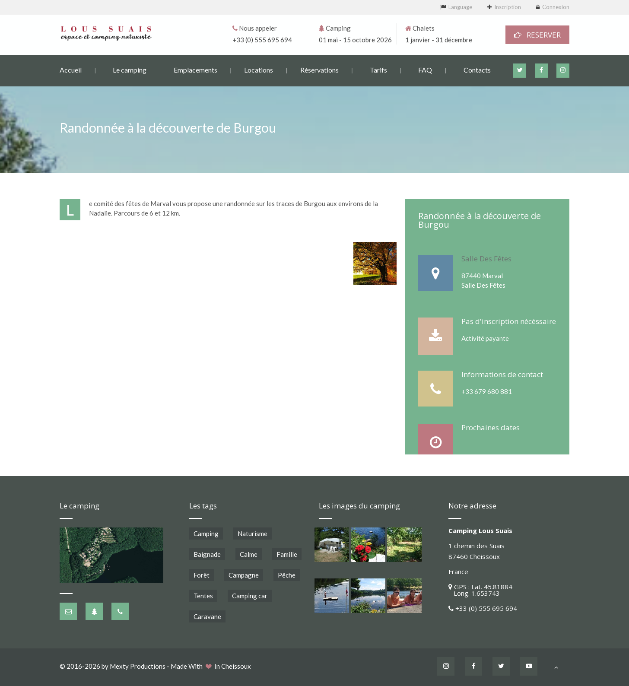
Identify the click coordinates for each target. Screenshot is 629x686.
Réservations (319, 69)
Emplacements (195, 69)
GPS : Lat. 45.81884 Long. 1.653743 (480, 589)
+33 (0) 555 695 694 (262, 39)
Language (460, 6)
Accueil (71, 69)
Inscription (507, 6)
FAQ (425, 69)
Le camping (129, 69)
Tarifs (378, 69)
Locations (258, 69)
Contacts (477, 69)
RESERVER (537, 34)
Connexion (555, 6)
